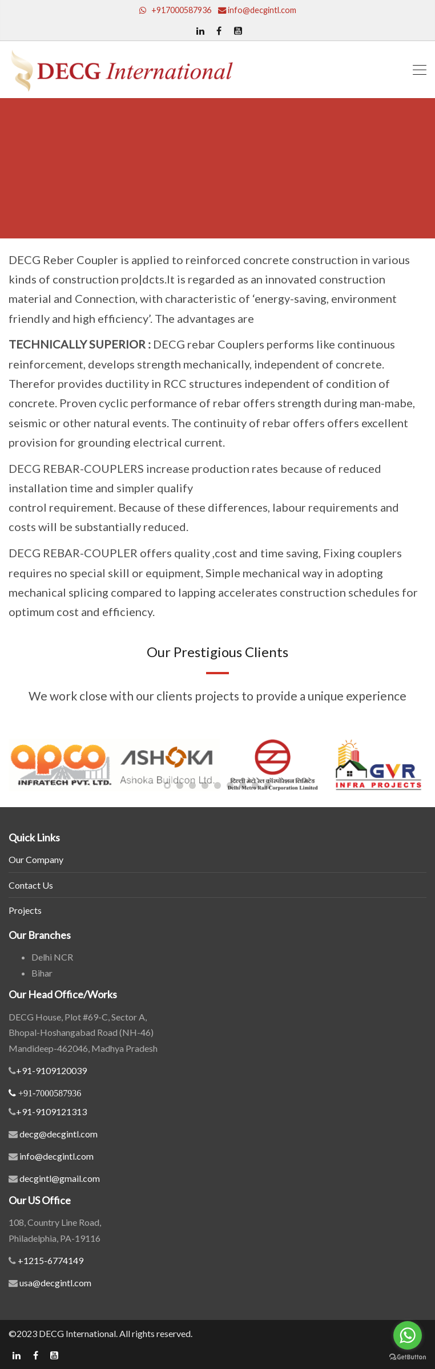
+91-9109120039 (51, 1070)
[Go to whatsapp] (407, 1335)
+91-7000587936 (49, 1092)
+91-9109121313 (51, 1111)
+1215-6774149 (49, 1260)
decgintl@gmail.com (59, 1178)
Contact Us (31, 885)
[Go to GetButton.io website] (407, 1357)
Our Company (36, 859)
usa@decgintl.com (54, 1282)
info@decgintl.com (56, 1156)
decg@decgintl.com (58, 1133)
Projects (25, 910)
